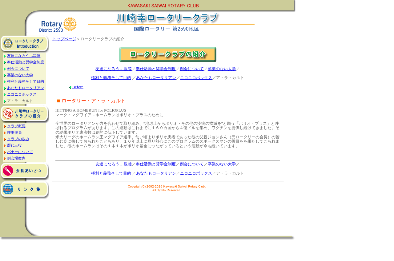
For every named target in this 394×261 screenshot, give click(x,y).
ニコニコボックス (22, 94)
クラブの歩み (18, 139)
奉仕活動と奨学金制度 (25, 62)
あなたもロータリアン (25, 88)
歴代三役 (14, 145)
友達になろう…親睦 (23, 55)
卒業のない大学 (20, 75)
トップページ (64, 39)
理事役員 (14, 132)
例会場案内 (16, 158)
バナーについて (20, 152)
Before (77, 87)
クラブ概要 (16, 126)
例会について (18, 68)
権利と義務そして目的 (25, 81)
